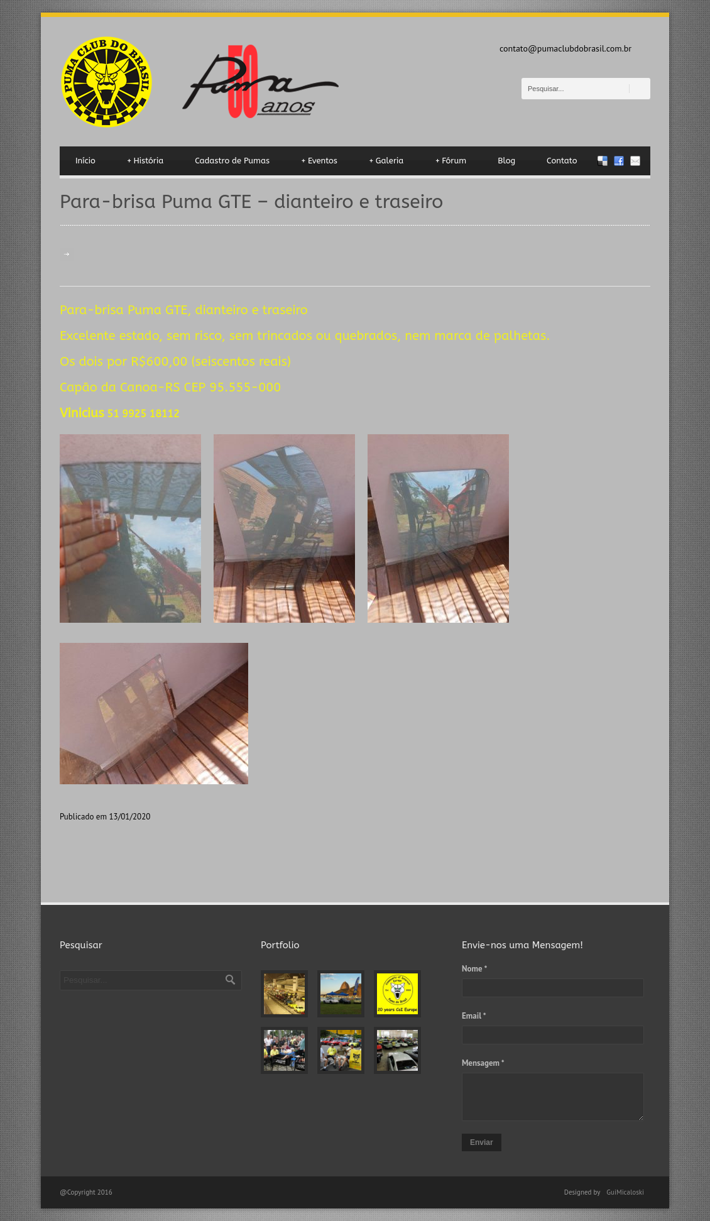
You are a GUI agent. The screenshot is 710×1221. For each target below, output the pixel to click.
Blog (506, 160)
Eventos (319, 160)
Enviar (481, 1142)
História (145, 160)
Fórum (450, 160)
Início (85, 160)
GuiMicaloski (625, 1192)
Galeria (386, 160)
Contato (562, 160)
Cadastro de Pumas (232, 160)
